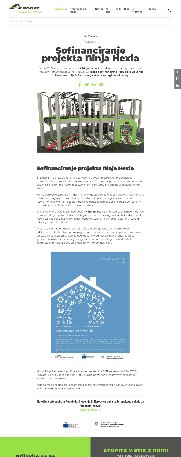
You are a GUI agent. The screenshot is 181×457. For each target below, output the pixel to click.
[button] (169, 9)
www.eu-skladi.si (90, 410)
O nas (108, 10)
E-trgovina (137, 10)
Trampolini (61, 8)
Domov (15, 21)
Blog (127, 8)
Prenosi (152, 8)
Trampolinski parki (78, 10)
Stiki (118, 8)
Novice (99, 8)
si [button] (161, 10)
